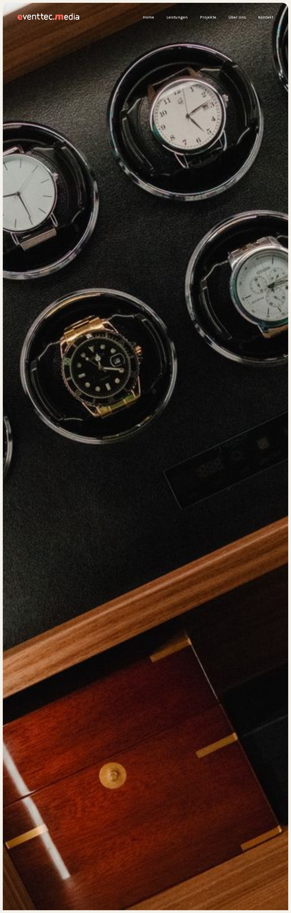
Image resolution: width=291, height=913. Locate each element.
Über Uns (237, 17)
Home (148, 17)
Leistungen (177, 17)
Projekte (208, 17)
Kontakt (265, 17)
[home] (25, 17)
